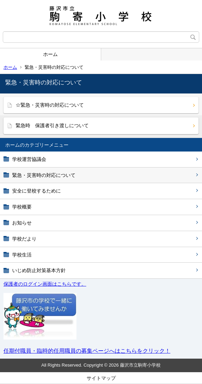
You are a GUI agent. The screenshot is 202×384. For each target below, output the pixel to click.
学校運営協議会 (29, 159)
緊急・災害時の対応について (43, 175)
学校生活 (22, 255)
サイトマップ (101, 378)
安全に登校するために (36, 191)
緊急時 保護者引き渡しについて (52, 125)
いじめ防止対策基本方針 (39, 270)
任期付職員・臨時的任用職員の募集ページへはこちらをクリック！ (86, 351)
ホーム (50, 54)
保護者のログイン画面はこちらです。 (44, 284)
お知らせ (22, 223)
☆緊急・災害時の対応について (50, 105)
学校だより (24, 239)
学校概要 (22, 207)
